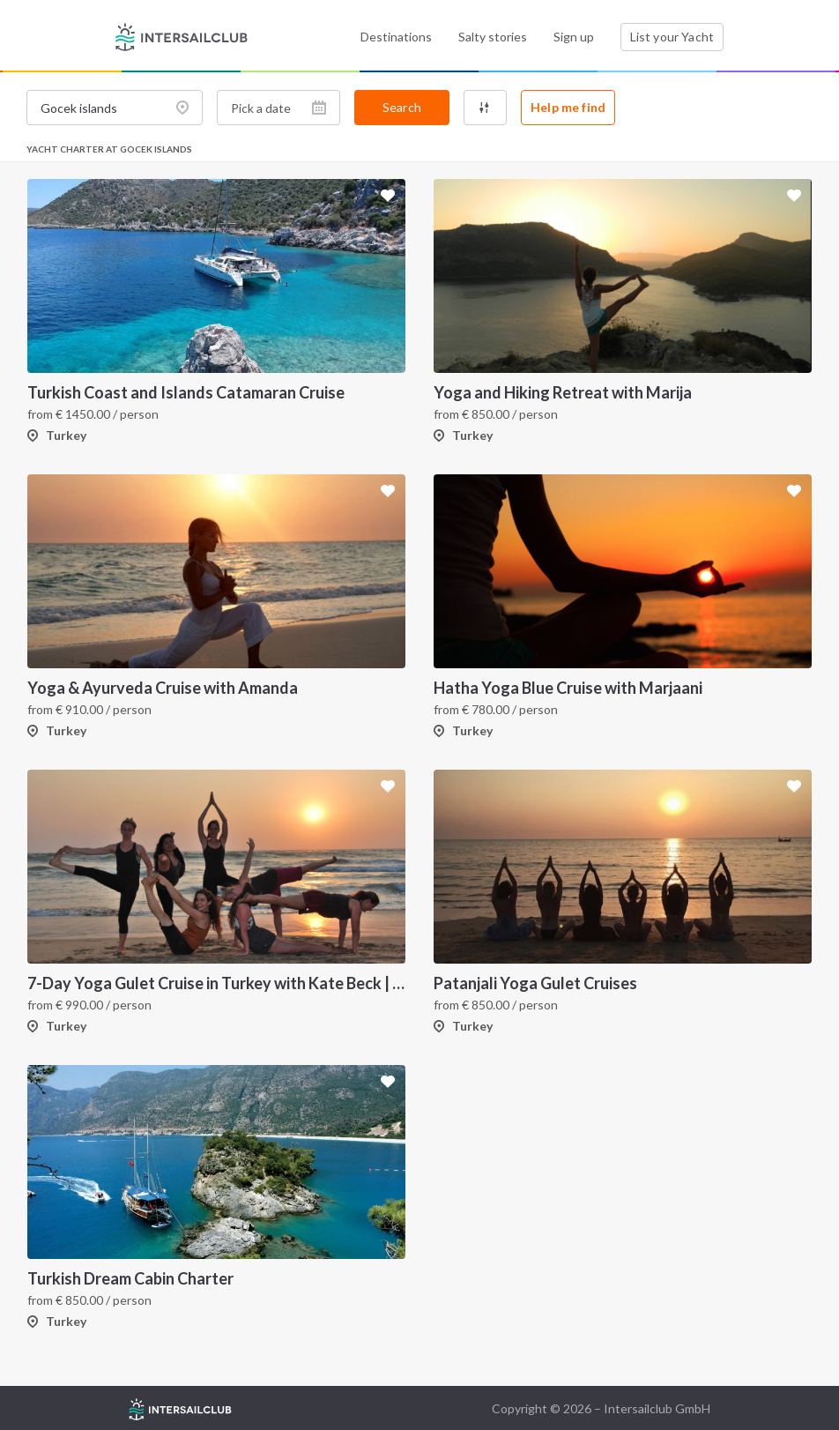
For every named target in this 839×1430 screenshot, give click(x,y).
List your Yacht (672, 36)
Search (401, 107)
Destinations (396, 36)
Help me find (568, 107)
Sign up (573, 36)
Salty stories (492, 36)
